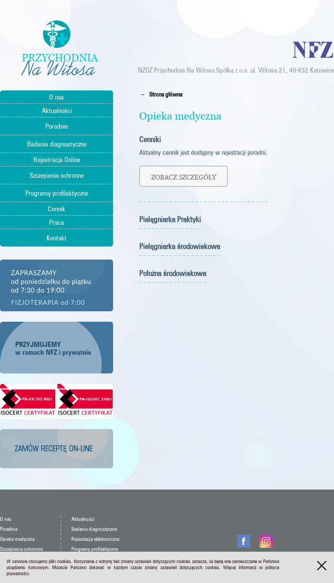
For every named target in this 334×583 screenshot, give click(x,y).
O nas (56, 97)
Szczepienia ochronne (57, 175)
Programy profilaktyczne (56, 193)
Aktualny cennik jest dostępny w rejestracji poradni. (203, 152)
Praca (56, 222)
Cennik (56, 208)
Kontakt (57, 237)
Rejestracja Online (56, 159)
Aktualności (57, 110)
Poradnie (56, 126)
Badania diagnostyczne (57, 144)
